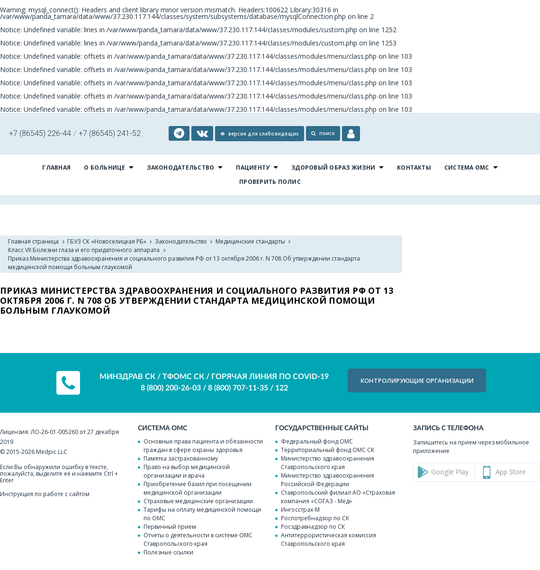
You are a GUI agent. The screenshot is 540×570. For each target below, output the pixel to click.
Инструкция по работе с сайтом (45, 494)
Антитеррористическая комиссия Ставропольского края (328, 539)
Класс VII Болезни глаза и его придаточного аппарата (84, 250)
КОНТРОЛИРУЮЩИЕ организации (417, 380)
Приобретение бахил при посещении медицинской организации (198, 488)
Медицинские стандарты (250, 241)
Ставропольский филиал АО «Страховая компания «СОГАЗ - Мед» (338, 497)
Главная (56, 167)
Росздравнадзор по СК (313, 527)
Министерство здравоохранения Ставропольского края (327, 462)
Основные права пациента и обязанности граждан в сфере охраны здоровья (203, 445)
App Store (510, 471)
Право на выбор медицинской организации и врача (187, 471)
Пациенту (253, 167)
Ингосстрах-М (300, 510)
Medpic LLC (51, 452)
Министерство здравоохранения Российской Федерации (327, 479)
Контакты (414, 167)
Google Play (449, 471)
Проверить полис (270, 182)
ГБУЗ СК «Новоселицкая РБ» (106, 241)
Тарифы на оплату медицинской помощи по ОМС (202, 514)
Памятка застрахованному (181, 458)
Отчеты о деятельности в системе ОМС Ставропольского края (198, 539)
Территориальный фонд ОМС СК (327, 450)
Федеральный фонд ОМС (317, 441)
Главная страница (33, 241)
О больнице (104, 167)
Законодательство (180, 167)
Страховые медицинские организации (198, 501)
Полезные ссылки (168, 552)
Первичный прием (170, 527)
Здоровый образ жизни (333, 167)
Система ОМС (466, 167)
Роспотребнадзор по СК (315, 518)
